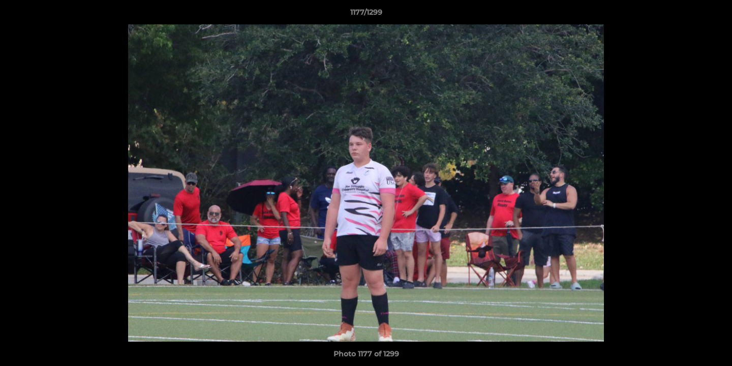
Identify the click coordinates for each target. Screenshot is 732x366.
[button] (714, 14)
